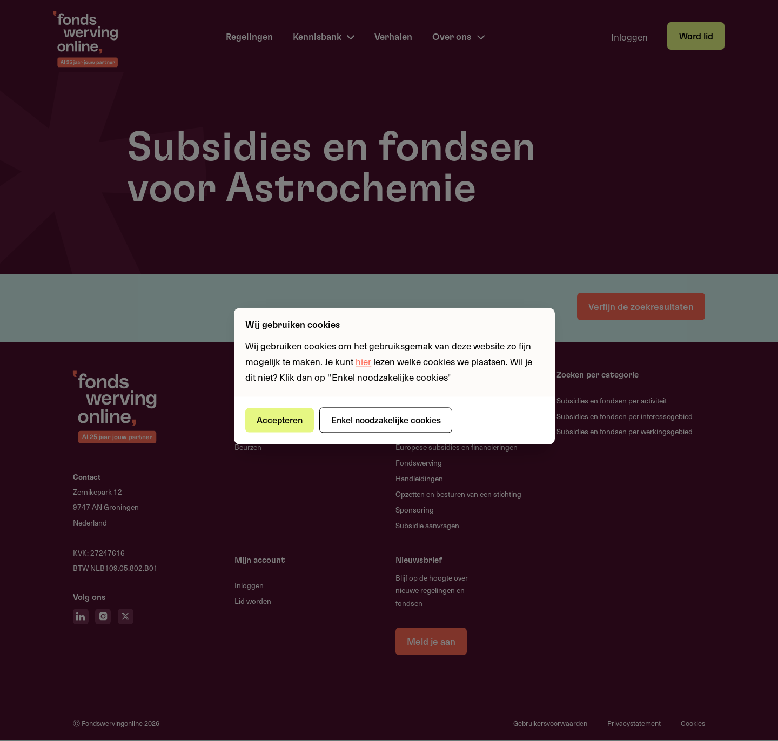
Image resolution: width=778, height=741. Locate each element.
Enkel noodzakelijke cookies (386, 419)
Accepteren (280, 419)
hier (363, 361)
